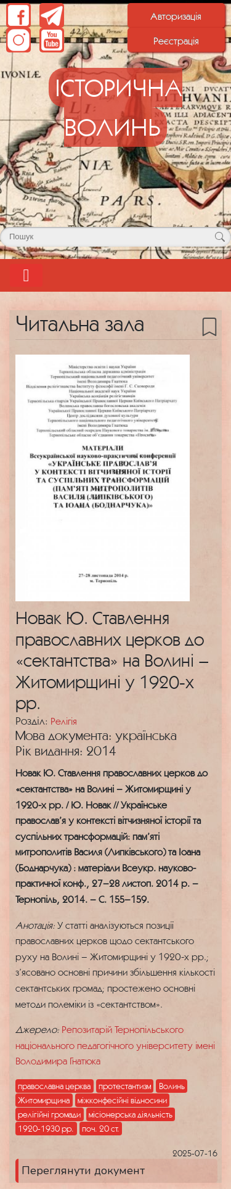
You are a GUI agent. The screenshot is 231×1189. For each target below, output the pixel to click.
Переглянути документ (83, 1170)
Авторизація (175, 16)
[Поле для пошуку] (115, 237)
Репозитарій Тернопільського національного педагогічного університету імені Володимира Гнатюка (115, 1045)
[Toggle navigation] (26, 275)
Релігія (64, 720)
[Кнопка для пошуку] (219, 237)
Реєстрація (176, 40)
